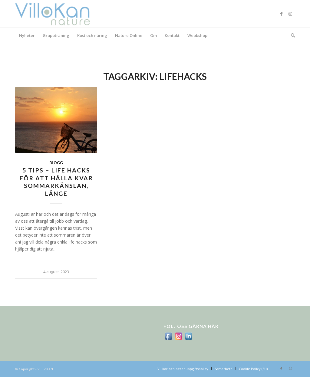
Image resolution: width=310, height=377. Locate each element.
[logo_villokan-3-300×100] (56, 14)
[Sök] (291, 35)
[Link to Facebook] (281, 13)
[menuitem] (27, 35)
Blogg (56, 163)
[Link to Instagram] (290, 13)
